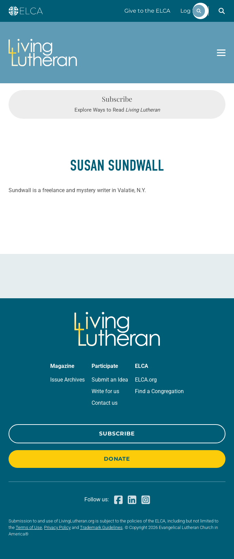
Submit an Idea (110, 379)
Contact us (105, 403)
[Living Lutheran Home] (43, 52)
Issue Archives (67, 379)
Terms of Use (29, 527)
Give (147, 11)
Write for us (105, 391)
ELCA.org (146, 379)
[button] (222, 11)
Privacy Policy (57, 527)
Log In (188, 11)
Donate (117, 459)
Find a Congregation (159, 391)
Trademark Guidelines (101, 527)
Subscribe (117, 433)
